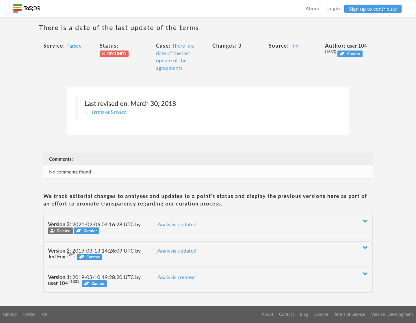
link (294, 45)
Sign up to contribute (373, 8)
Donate (321, 314)
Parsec (73, 45)
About (313, 8)
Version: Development (392, 314)
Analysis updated (176, 224)
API (45, 314)
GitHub (10, 314)
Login (333, 8)
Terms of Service (108, 112)
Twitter (29, 314)
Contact (286, 314)
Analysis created (176, 277)
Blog (304, 314)
